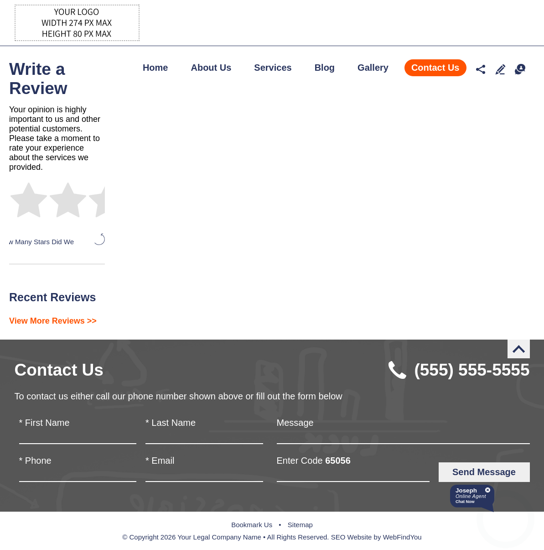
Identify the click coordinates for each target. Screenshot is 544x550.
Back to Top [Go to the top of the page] (519, 349)
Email (159, 461)
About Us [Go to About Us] (211, 68)
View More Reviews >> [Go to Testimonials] (53, 320)
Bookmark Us (251, 525)
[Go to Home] (77, 38)
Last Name (170, 423)
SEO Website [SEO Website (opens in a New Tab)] (351, 537)
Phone (35, 461)
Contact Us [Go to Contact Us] (435, 68)
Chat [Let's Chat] (520, 69)
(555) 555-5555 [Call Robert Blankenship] (471, 370)
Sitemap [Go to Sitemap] (300, 525)
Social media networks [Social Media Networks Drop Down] (481, 69)
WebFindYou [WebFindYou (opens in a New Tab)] (402, 537)
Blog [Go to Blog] (325, 68)
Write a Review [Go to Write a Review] (500, 69)
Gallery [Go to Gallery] (373, 68)
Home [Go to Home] (155, 68)
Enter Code (314, 461)
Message (295, 423)
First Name (44, 423)
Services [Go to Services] (272, 68)
